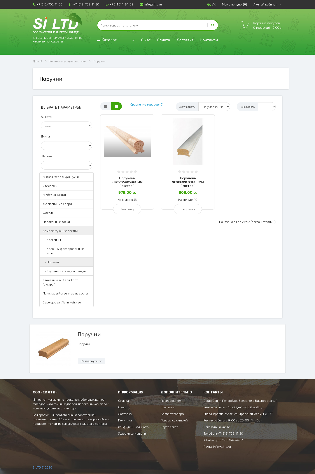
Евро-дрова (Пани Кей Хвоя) (63, 302)
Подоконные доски (56, 222)
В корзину (127, 209)
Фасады (48, 213)
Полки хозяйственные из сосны (65, 293)
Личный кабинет (268, 4)
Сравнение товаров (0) (146, 104)
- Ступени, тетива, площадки (64, 271)
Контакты (209, 39)
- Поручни (51, 262)
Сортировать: (187, 106)
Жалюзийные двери (57, 204)
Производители (172, 400)
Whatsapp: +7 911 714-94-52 (223, 440)
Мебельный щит (54, 195)
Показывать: (247, 106)
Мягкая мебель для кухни (61, 177)
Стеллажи (50, 186)
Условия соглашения (132, 433)
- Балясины (52, 239)
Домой (37, 61)
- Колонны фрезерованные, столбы (63, 251)
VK (211, 4)
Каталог (107, 39)
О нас (145, 39)
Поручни (99, 61)
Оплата (163, 39)
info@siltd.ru (151, 4)
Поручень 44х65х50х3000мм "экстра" (127, 182)
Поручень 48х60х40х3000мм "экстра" (188, 182)
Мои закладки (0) (234, 4)
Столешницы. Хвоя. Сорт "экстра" (60, 282)
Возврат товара (172, 414)
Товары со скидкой (174, 420)
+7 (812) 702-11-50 (47, 4)
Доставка (185, 39)
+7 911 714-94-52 (119, 4)
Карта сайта (169, 427)
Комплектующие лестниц (67, 61)
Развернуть (89, 361)
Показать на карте (216, 427)
